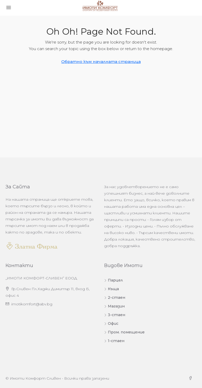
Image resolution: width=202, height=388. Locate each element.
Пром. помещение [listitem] (124, 332)
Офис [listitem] (111, 323)
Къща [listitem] (111, 288)
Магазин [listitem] (114, 306)
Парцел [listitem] (113, 280)
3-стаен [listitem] (114, 314)
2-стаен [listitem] (114, 297)
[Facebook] (191, 378)
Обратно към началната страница (101, 61)
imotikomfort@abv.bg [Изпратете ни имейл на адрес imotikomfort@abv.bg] (31, 304)
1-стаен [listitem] (114, 340)
